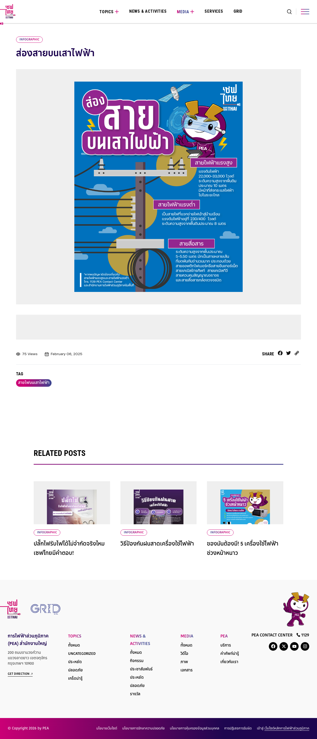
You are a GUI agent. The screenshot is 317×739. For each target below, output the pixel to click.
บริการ (225, 646)
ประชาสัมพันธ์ (141, 669)
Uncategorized (82, 654)
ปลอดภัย (75, 670)
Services (214, 11)
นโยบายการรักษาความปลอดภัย (143, 728)
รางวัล (135, 694)
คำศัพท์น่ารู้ (229, 654)
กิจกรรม (136, 661)
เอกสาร (187, 670)
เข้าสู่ (283, 728)
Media (183, 11)
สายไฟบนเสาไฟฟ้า (33, 383)
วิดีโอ (184, 654)
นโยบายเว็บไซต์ (106, 728)
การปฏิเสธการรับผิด (238, 728)
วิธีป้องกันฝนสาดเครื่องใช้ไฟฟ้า (157, 544)
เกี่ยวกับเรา (229, 662)
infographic (29, 39)
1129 (303, 635)
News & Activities (148, 11)
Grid (238, 11)
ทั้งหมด (74, 646)
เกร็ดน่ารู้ (75, 679)
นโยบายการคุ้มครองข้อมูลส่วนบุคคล (194, 728)
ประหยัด (75, 662)
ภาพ (184, 662)
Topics (106, 11)
